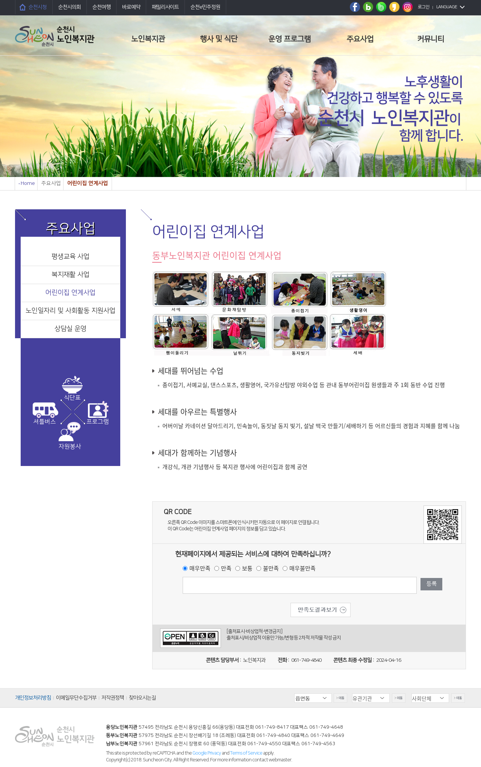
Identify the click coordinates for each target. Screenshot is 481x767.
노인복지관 (148, 39)
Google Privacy (207, 753)
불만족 (271, 568)
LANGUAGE (446, 7)
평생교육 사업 (70, 256)
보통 (247, 568)
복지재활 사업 (70, 274)
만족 (226, 568)
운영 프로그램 (289, 39)
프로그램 (97, 421)
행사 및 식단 (218, 39)
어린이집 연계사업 (70, 293)
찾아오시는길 (142, 698)
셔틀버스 (44, 421)
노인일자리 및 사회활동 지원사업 (70, 311)
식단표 (72, 397)
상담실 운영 (70, 329)
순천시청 (38, 7)
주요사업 (360, 39)
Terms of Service (246, 753)
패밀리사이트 (165, 7)
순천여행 (101, 7)
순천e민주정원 (205, 7)
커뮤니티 (430, 39)
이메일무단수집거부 (76, 698)
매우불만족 (302, 568)
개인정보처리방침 (33, 698)
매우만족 (199, 568)
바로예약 (131, 7)
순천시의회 (69, 7)
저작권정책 (112, 698)
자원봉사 (70, 446)
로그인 (423, 7)
